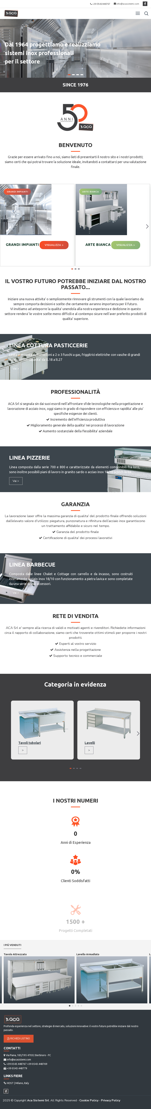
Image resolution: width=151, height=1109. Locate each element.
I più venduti (12, 945)
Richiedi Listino (18, 1038)
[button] (147, 226)
